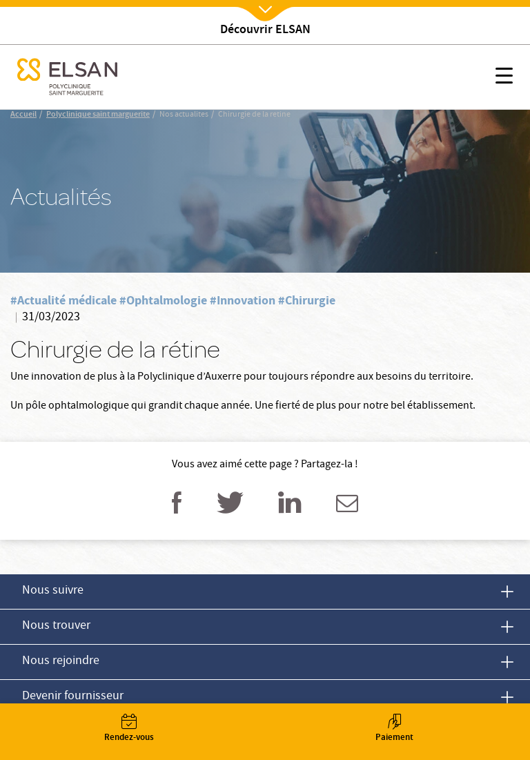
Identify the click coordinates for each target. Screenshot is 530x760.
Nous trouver (56, 626)
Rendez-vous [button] (129, 729)
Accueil (23, 114)
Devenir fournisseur (73, 697)
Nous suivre (53, 591)
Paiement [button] (394, 729)
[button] (504, 78)
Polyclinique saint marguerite (98, 114)
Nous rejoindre (60, 661)
